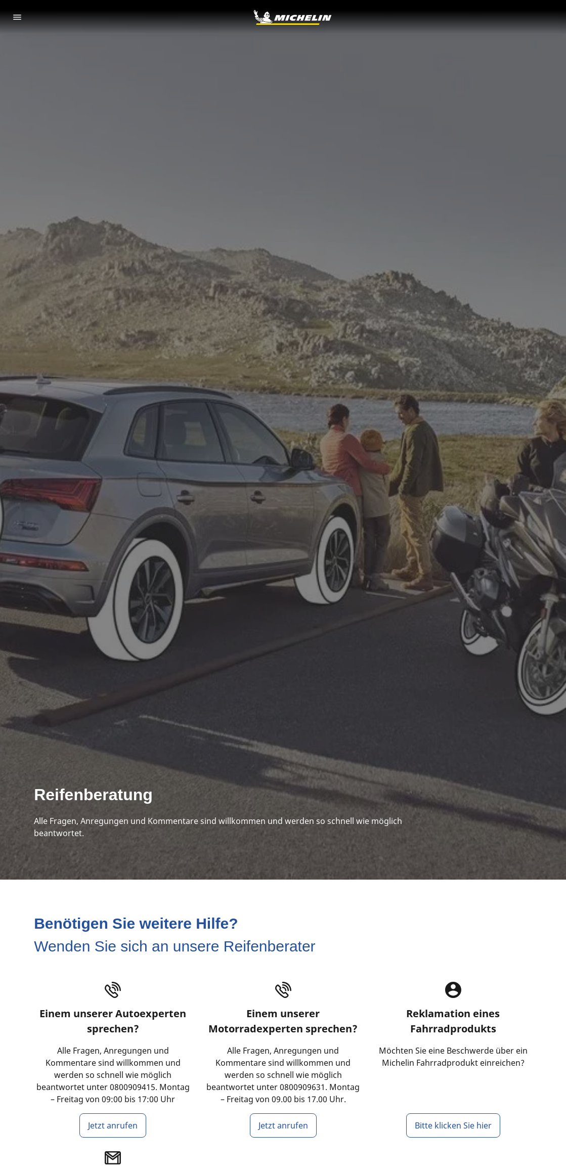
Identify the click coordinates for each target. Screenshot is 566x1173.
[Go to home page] (292, 17)
